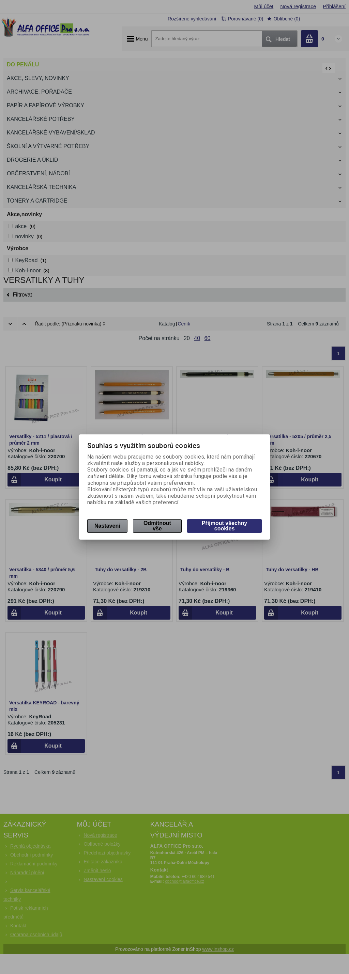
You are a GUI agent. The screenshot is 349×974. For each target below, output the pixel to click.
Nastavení (107, 526)
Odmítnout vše (157, 525)
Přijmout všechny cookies (224, 525)
